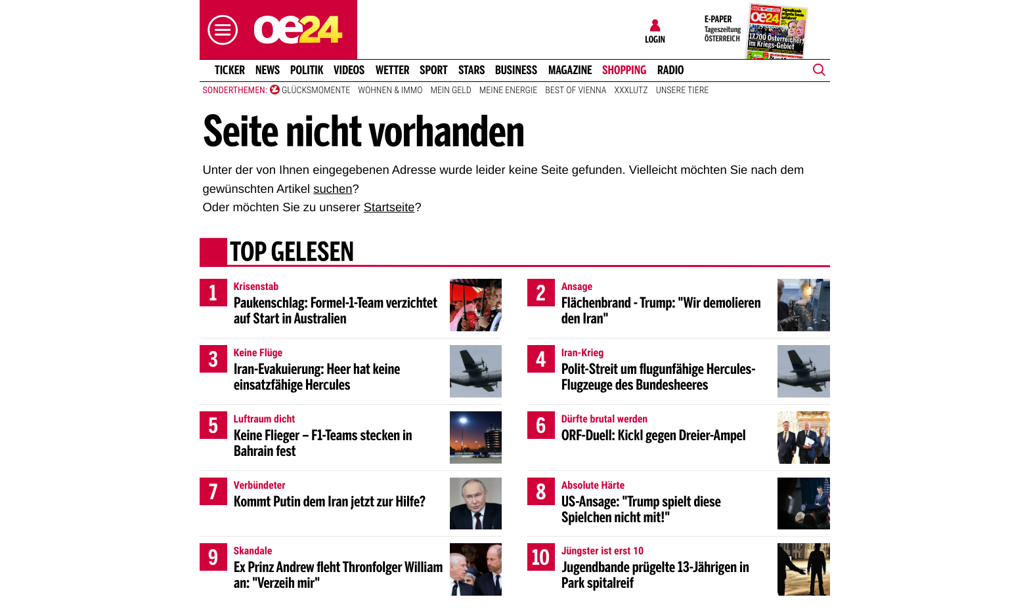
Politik (307, 70)
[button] (219, 30)
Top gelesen (291, 254)
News (267, 70)
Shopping (624, 70)
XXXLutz (630, 90)
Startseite (389, 207)
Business (516, 70)
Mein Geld (450, 90)
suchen (332, 188)
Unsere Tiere (682, 90)
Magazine (570, 70)
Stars (471, 70)
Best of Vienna (575, 90)
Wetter (393, 70)
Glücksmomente (316, 90)
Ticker (229, 70)
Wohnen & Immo (390, 90)
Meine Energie (508, 90)
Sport (434, 70)
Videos (349, 70)
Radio (670, 70)
